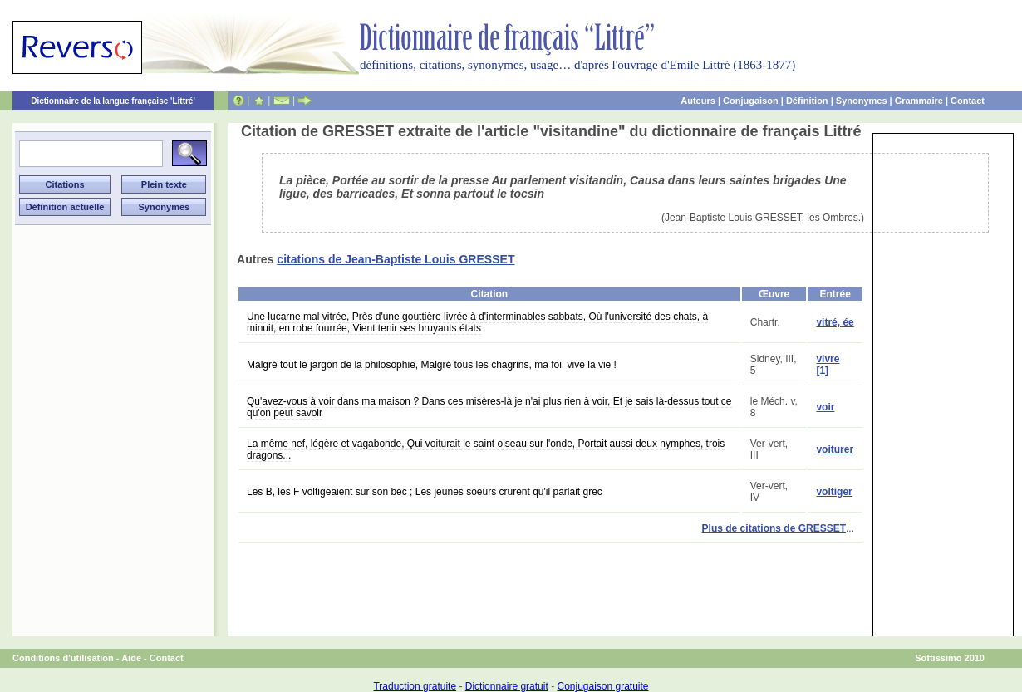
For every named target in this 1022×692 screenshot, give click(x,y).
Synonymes (861, 101)
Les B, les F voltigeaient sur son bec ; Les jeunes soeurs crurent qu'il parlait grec (424, 492)
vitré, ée (834, 322)
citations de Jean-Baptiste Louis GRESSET (395, 259)
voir (825, 407)
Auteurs (698, 101)
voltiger (834, 492)
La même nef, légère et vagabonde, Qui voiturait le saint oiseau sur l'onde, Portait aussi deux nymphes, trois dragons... (486, 449)
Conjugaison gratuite (602, 686)
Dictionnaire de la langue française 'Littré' (113, 101)
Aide (131, 658)
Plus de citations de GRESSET (774, 528)
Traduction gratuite (414, 686)
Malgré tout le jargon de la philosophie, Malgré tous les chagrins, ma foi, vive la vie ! (432, 365)
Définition (807, 101)
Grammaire (919, 101)
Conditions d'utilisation (63, 658)
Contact (968, 101)
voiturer (834, 449)
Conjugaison (751, 101)
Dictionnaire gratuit (506, 686)
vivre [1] (827, 364)
